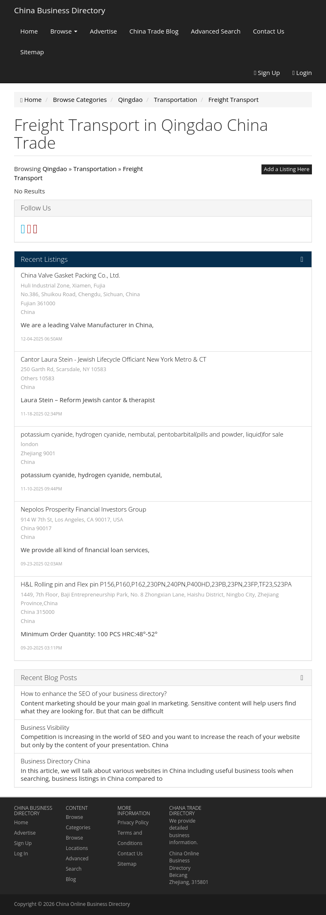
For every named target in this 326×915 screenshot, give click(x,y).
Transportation (94, 168)
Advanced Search (216, 31)
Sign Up (267, 72)
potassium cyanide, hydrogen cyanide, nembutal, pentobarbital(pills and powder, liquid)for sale (152, 434)
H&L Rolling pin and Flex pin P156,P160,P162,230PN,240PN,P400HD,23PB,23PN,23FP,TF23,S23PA (156, 584)
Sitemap (32, 52)
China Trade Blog (154, 31)
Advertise (103, 31)
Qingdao (55, 168)
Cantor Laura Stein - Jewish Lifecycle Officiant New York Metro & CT (113, 359)
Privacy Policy (133, 822)
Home (29, 31)
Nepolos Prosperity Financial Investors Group (83, 509)
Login (302, 72)
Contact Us (268, 31)
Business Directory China (55, 761)
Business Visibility (45, 727)
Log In (21, 853)
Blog (71, 879)
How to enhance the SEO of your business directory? (94, 693)
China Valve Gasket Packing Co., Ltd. (70, 275)
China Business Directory (59, 10)
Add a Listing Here (286, 169)
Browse (63, 31)
